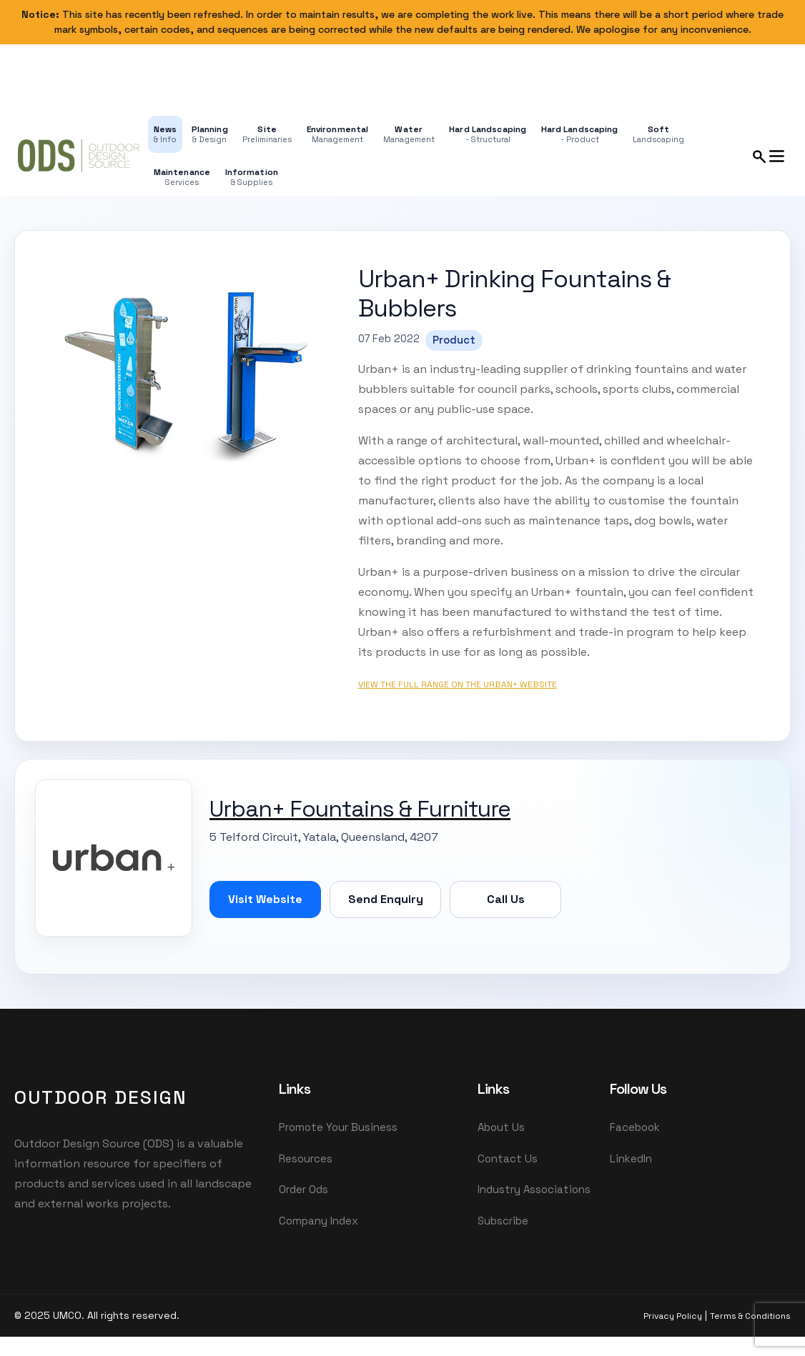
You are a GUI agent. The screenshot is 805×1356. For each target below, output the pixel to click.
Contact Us (508, 1159)
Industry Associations (534, 1191)
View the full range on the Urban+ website (457, 684)
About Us (501, 1127)
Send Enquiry (385, 899)
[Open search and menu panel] (769, 156)
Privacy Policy (672, 1319)
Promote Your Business (338, 1127)
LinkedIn (631, 1159)
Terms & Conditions (750, 1319)
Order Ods (303, 1191)
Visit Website (265, 899)
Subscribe (503, 1223)
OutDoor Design (100, 1097)
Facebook (635, 1127)
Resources (305, 1159)
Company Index (318, 1223)
